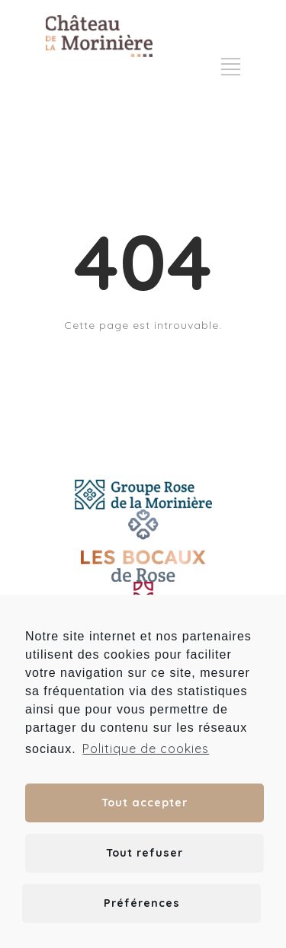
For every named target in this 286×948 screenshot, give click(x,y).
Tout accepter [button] (144, 802)
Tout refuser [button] (144, 853)
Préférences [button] (142, 903)
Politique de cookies (145, 748)
